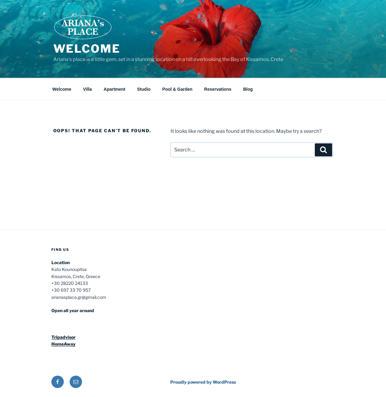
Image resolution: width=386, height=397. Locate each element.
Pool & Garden (177, 89)
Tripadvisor (63, 337)
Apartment (114, 89)
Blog (248, 89)
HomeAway (63, 344)
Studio (144, 89)
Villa (87, 89)
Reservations (218, 89)
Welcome (86, 48)
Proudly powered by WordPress (203, 382)
